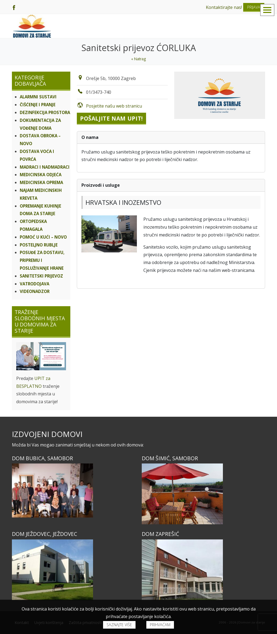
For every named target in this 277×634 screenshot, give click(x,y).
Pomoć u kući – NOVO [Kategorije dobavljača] (43, 237)
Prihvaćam (160, 624)
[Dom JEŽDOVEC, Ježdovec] (73, 569)
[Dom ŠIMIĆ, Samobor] (203, 493)
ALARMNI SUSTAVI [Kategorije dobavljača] (38, 96)
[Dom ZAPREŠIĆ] (203, 569)
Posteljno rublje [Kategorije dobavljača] (39, 245)
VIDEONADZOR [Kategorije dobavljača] (35, 291)
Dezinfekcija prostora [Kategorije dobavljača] (45, 112)
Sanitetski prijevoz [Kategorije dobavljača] (41, 276)
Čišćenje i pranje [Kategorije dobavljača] (37, 104)
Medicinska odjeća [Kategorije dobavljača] (40, 174)
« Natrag (138, 58)
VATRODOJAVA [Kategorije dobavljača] (34, 283)
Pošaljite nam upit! (111, 118)
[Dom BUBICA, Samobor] (73, 490)
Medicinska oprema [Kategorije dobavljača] (41, 182)
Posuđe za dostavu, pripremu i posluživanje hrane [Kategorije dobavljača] (42, 260)
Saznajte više (119, 624)
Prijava (253, 7)
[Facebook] (14, 7)
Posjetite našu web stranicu (114, 106)
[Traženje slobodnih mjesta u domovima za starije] (41, 356)
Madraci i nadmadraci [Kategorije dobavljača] (45, 167)
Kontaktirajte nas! (224, 7)
